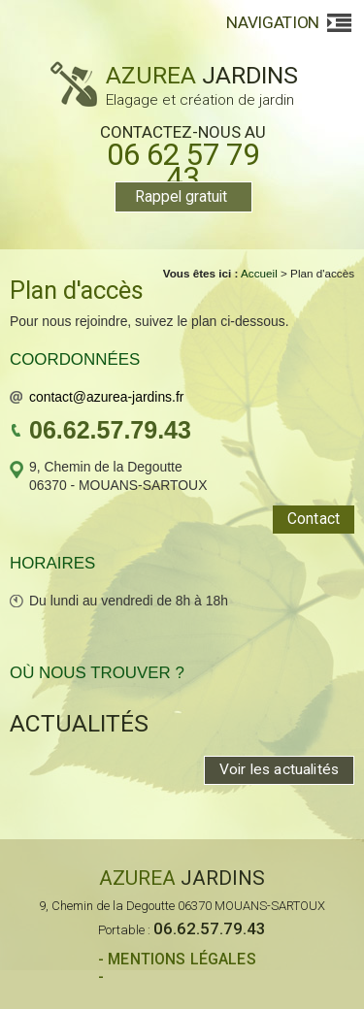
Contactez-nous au (183, 156)
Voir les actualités (279, 769)
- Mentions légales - (177, 968)
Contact (313, 519)
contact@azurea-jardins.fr (106, 397)
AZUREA (174, 84)
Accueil (259, 273)
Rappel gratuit (181, 197)
